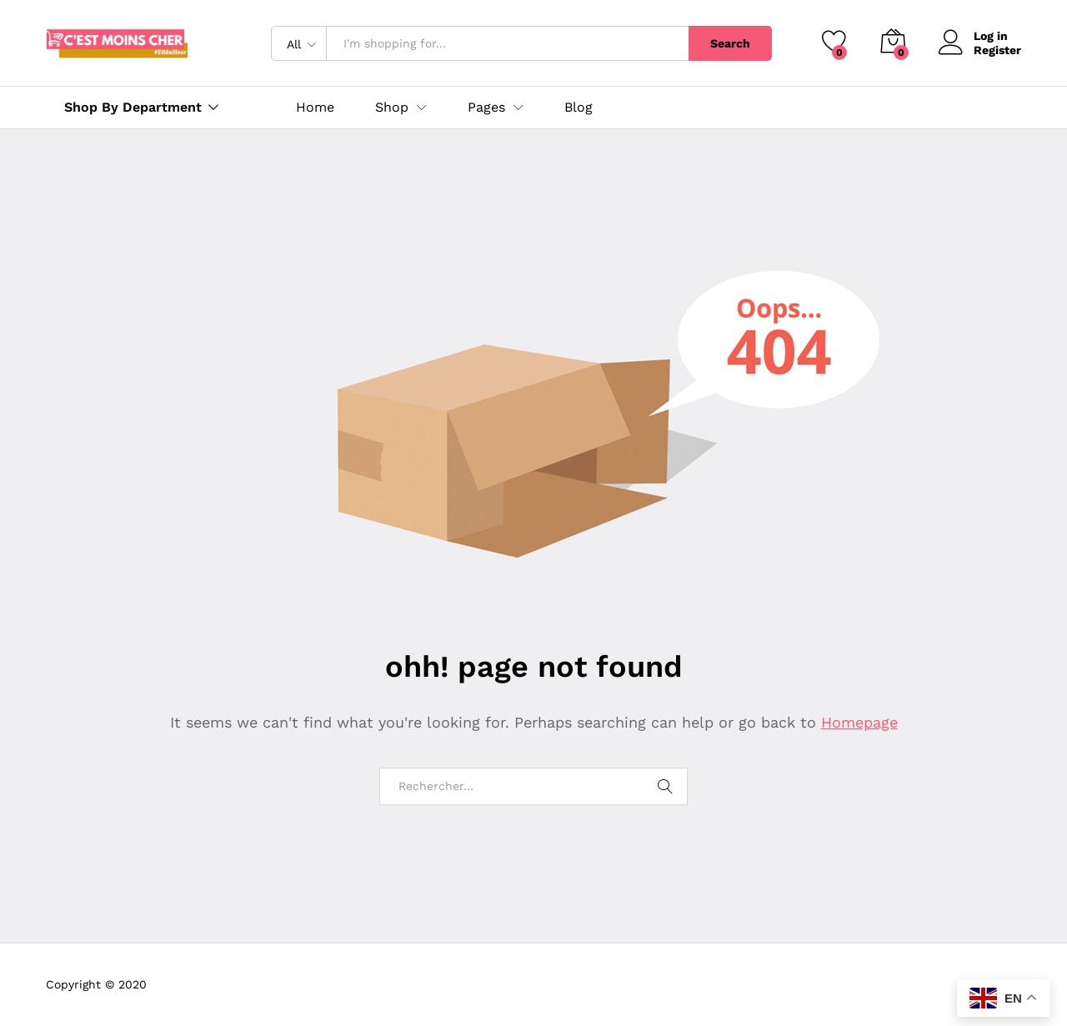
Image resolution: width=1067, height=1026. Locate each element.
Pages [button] (486, 107)
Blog (578, 107)
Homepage (859, 722)
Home (315, 107)
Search (730, 43)
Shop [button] (391, 107)
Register (997, 50)
